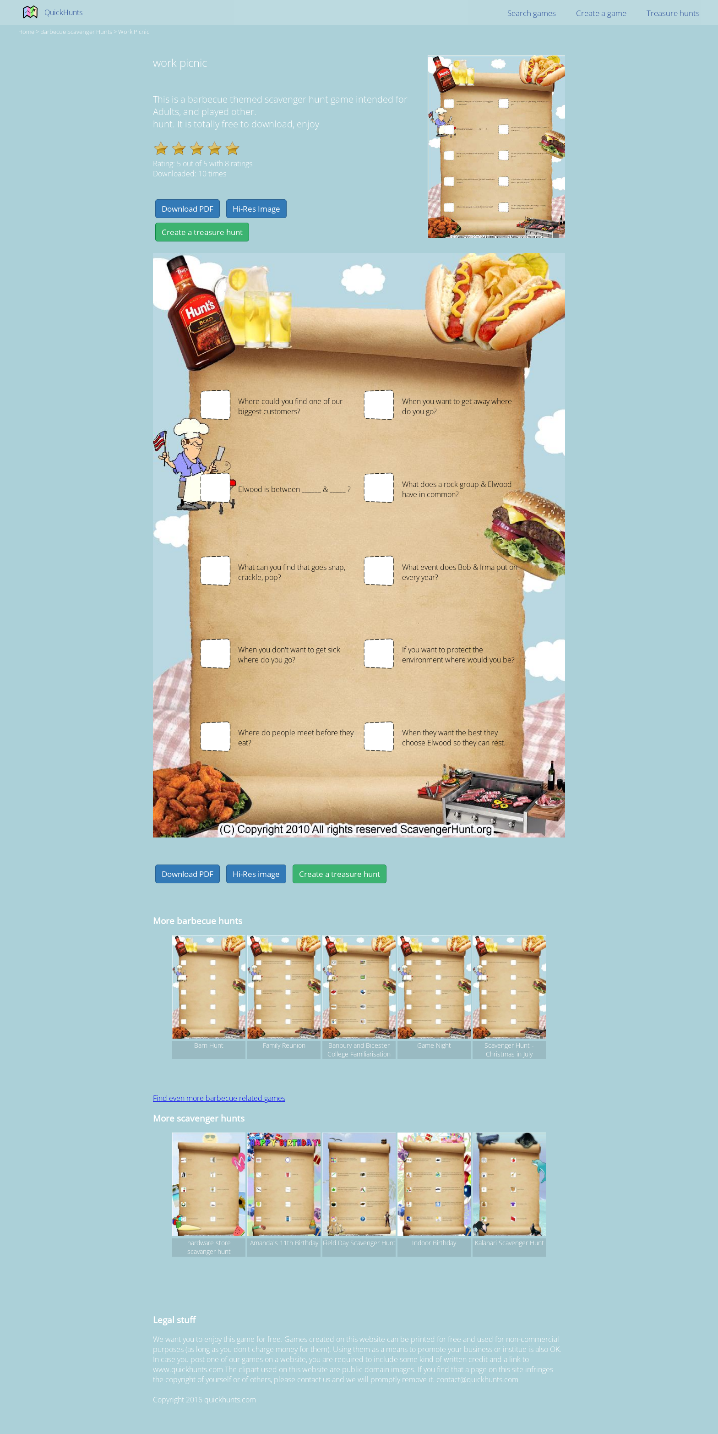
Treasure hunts (673, 13)
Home (26, 31)
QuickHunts (63, 12)
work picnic (133, 31)
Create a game (601, 13)
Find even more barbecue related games (219, 1098)
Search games (531, 13)
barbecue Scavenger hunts (76, 31)
